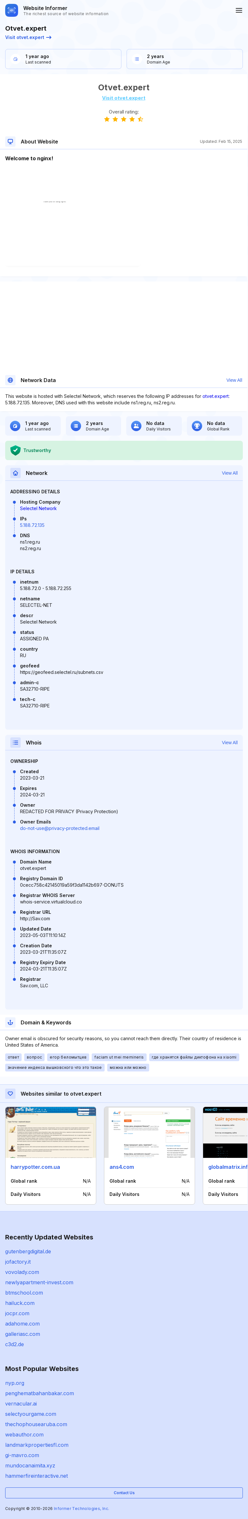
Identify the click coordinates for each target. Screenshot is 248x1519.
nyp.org (14, 1383)
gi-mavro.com (22, 1455)
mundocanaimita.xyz (30, 1465)
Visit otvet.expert (28, 37)
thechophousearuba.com (36, 1424)
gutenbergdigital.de (28, 1251)
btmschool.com (24, 1292)
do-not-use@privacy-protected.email (59, 828)
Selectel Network (38, 508)
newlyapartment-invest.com (39, 1282)
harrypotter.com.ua (35, 1167)
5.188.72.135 (32, 525)
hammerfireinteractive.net (36, 1476)
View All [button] (234, 380)
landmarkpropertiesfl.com (36, 1445)
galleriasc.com (22, 1334)
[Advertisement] (123, 182)
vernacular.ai (21, 1403)
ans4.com (121, 1167)
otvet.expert (215, 396)
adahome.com (22, 1323)
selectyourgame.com (30, 1414)
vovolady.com (22, 1272)
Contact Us (124, 1492)
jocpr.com (17, 1313)
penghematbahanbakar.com (39, 1393)
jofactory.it (18, 1261)
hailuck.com (20, 1303)
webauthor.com (24, 1434)
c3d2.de (14, 1344)
